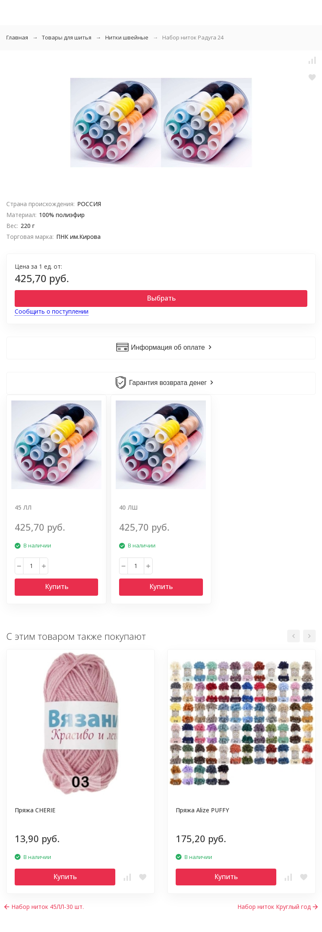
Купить (56, 586)
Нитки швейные (126, 37)
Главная (17, 37)
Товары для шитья (66, 37)
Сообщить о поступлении (51, 311)
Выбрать (161, 298)
